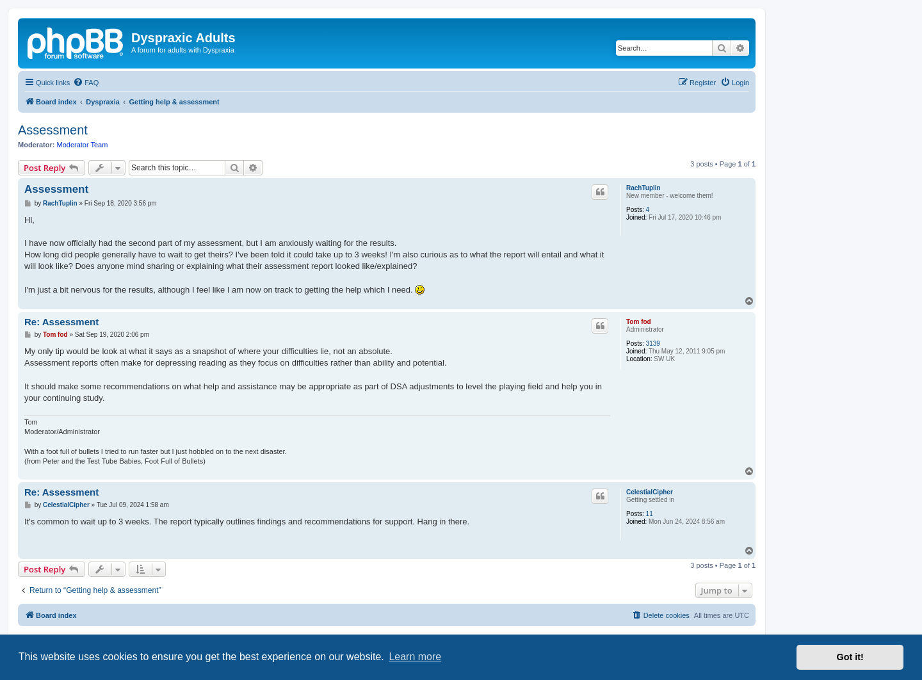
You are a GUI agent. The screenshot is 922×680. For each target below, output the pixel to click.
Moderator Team (82, 145)
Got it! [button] (850, 657)
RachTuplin (643, 187)
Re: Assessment (61, 321)
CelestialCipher (649, 492)
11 (649, 513)
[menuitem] (86, 82)
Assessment (53, 130)
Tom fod (638, 321)
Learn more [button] (415, 656)
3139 (653, 343)
